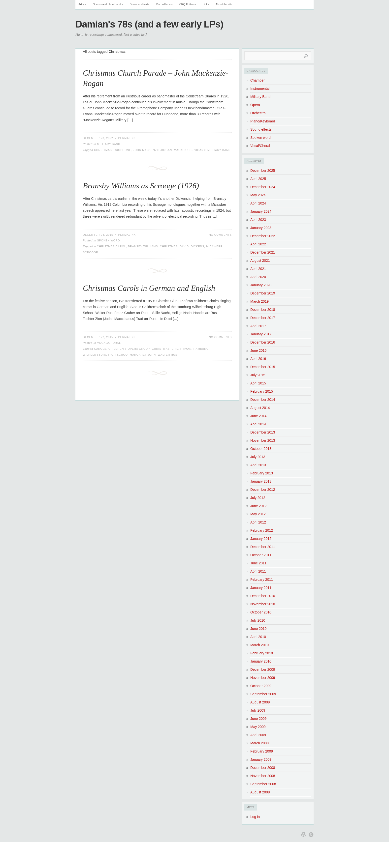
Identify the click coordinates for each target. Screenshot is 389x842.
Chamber (257, 80)
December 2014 (262, 400)
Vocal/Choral (109, 342)
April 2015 (258, 383)
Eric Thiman (182, 348)
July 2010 (257, 620)
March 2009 (259, 743)
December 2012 (262, 490)
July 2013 (257, 457)
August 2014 (260, 408)
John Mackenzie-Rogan (152, 149)
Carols (100, 348)
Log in (255, 817)
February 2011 (261, 579)
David (184, 246)
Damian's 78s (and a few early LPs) (149, 24)
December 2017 (262, 318)
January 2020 (260, 285)
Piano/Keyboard (262, 121)
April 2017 (258, 326)
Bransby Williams (143, 246)
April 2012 (258, 522)
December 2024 (262, 187)
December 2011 (262, 547)
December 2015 (262, 367)
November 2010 (262, 604)
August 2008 (260, 792)
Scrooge (90, 252)
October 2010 (260, 612)
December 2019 (262, 293)
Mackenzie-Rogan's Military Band (202, 149)
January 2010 (260, 661)
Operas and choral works (108, 4)
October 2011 (260, 555)
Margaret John (143, 354)
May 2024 (257, 195)
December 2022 (262, 236)
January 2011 (260, 588)
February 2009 (261, 751)
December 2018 (262, 310)
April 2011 (258, 571)
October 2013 (260, 449)
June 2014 (258, 416)
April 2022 (258, 244)
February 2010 (261, 653)
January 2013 (260, 481)
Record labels (164, 4)
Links (205, 4)
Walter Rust (168, 354)
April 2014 (258, 424)
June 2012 (258, 506)
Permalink (127, 138)
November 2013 (262, 440)
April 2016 (258, 359)
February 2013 (261, 473)
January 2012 (260, 539)
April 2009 (258, 735)
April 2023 (258, 220)
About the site (224, 4)
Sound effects (260, 129)
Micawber (214, 246)
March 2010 (259, 645)
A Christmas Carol (110, 246)
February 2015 (261, 391)
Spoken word (108, 240)
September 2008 (263, 784)
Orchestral (258, 113)
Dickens (197, 246)
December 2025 (262, 171)
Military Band (108, 144)
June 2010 (258, 629)
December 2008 (262, 768)
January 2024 (260, 211)
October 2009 (260, 686)
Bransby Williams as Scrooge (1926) (141, 185)
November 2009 (262, 678)
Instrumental (259, 88)
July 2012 (257, 498)
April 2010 (258, 637)
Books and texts (139, 4)
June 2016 (258, 350)
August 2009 (260, 702)
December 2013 (262, 432)
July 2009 (257, 710)
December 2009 (262, 669)
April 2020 (258, 277)
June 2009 (258, 719)
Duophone (122, 149)
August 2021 (260, 260)
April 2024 (258, 203)
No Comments (220, 234)
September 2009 (263, 694)
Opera (255, 105)
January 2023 (260, 228)
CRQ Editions (187, 4)
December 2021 (262, 252)
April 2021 (258, 269)
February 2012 (261, 530)
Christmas (103, 149)
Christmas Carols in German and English (149, 288)
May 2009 (257, 727)
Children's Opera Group (129, 348)
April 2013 (258, 465)
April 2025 (258, 179)
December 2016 (262, 342)
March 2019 (259, 301)
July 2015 (257, 375)
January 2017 (260, 334)
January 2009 (260, 759)
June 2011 (258, 563)
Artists (82, 4)
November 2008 (262, 776)
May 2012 (257, 514)
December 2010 (262, 596)
